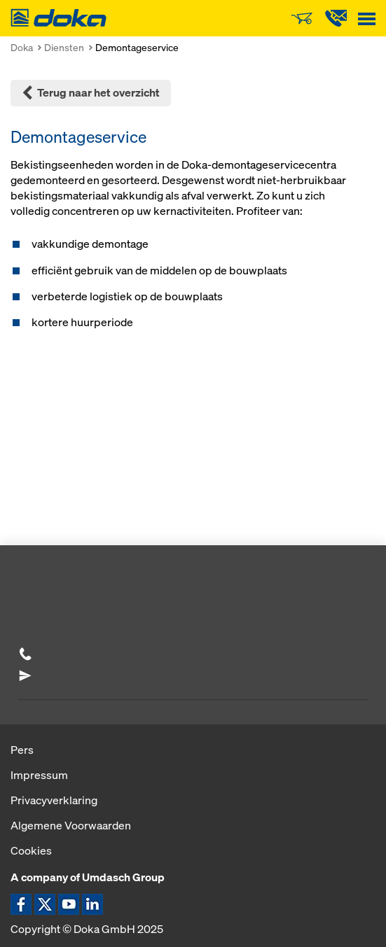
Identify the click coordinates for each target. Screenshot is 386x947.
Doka (22, 47)
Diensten (64, 47)
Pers (22, 749)
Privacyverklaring (54, 800)
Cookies (31, 850)
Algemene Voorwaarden (71, 825)
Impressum (39, 775)
